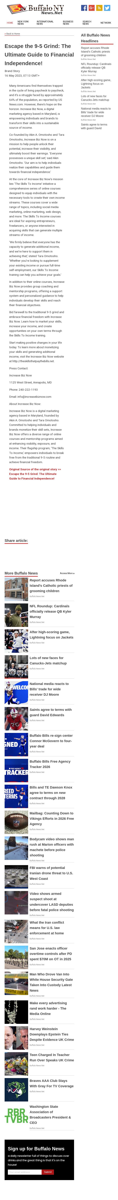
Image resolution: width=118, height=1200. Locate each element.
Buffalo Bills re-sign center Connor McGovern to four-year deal (51, 741)
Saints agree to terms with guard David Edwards (94, 128)
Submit (48, 1172)
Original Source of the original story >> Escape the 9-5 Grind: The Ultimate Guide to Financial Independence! (35, 474)
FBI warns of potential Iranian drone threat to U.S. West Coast (51, 873)
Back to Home (12, 33)
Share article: (16, 540)
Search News (87, 23)
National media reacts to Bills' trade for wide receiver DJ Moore (49, 689)
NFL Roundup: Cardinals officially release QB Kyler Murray (50, 611)
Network (106, 23)
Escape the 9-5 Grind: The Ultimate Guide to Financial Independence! (39, 54)
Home (10, 23)
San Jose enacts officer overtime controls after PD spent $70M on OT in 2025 (51, 953)
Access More (66, 573)
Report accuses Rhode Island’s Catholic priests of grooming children (51, 585)
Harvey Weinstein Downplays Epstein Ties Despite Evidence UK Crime (52, 1034)
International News (45, 23)
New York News (23, 23)
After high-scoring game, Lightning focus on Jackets (96, 84)
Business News (68, 23)
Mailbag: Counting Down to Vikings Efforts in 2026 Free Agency (52, 818)
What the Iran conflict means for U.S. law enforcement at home (47, 928)
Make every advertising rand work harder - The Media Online (48, 1008)
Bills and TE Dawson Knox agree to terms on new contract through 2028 (51, 792)
